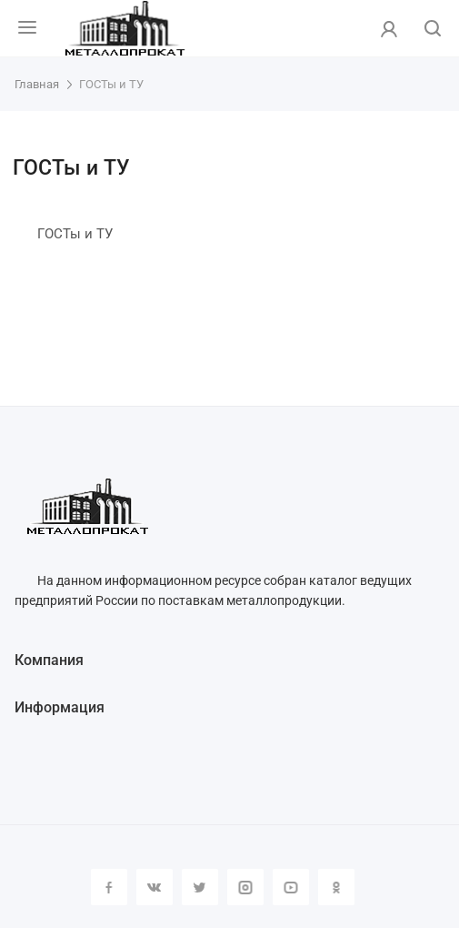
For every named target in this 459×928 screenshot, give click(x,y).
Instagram (245, 887)
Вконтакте (154, 887)
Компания (49, 660)
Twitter (200, 887)
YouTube (291, 887)
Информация (60, 707)
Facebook (109, 887)
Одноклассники (336, 887)
